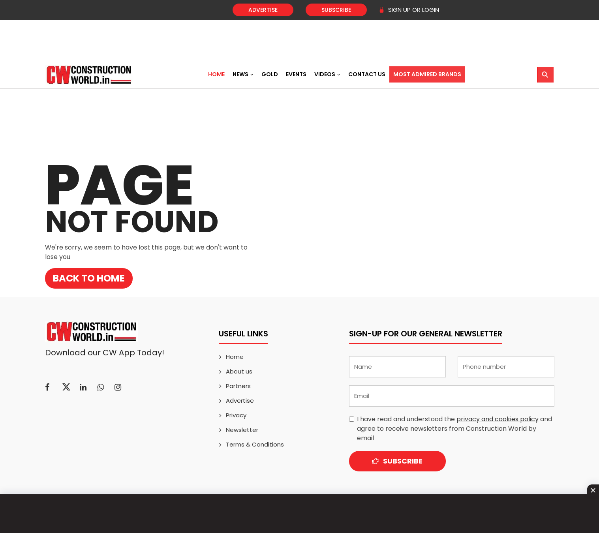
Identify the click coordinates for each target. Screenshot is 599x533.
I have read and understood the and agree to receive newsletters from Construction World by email (454, 429)
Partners (238, 386)
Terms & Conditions (255, 444)
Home (216, 74)
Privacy (236, 415)
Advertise (263, 10)
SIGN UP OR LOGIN (409, 10)
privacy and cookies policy (497, 419)
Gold (269, 74)
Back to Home (89, 278)
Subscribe (336, 10)
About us (239, 371)
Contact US (366, 74)
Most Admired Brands (427, 74)
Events (296, 74)
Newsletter (242, 430)
